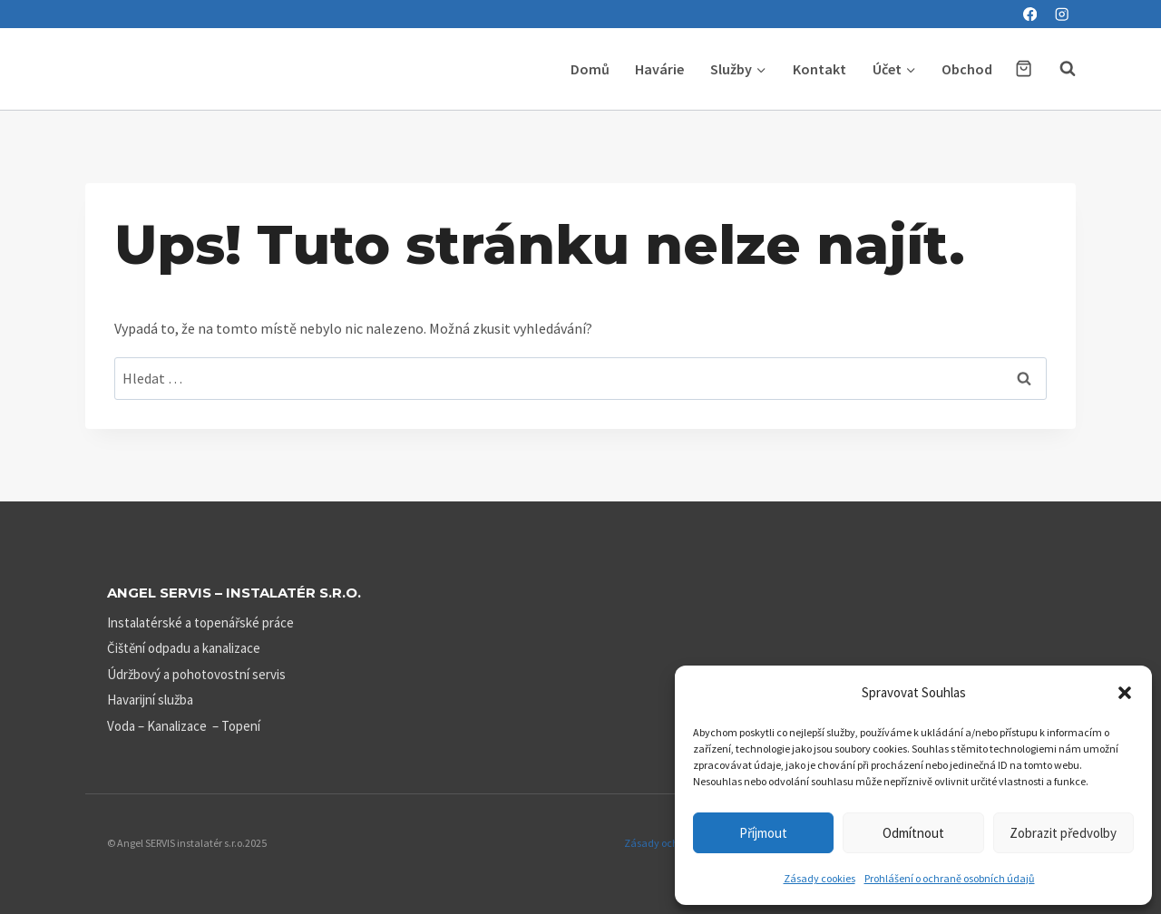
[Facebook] (1030, 14)
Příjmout (763, 832)
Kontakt (819, 69)
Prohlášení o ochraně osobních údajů (949, 878)
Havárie (659, 69)
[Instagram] (1062, 14)
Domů (590, 69)
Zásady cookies (819, 878)
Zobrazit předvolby (1063, 832)
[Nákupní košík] (1023, 68)
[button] (1125, 693)
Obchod (966, 69)
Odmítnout (913, 832)
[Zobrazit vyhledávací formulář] (1058, 69)
